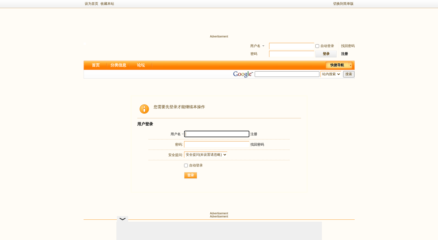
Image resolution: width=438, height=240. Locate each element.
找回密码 (348, 46)
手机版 (228, 225)
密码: (179, 144)
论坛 (141, 65)
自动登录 (324, 46)
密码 (253, 54)
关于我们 (190, 225)
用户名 (255, 46)
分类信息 (118, 65)
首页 (96, 65)
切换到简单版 (343, 4)
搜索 (348, 74)
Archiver (210, 225)
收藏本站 (107, 4)
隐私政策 (246, 225)
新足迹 (214, 232)
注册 (344, 54)
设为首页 (91, 4)
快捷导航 (337, 65)
